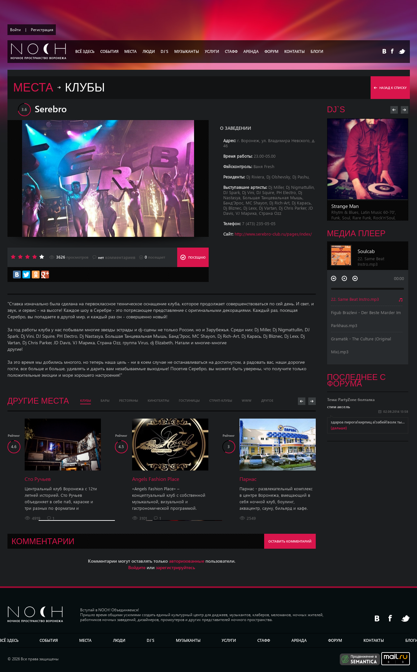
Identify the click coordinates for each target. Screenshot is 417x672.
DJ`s (336, 109)
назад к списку (390, 88)
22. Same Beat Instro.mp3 (355, 299)
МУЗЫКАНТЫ (186, 51)
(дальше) (339, 427)
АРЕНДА (251, 51)
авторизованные (186, 561)
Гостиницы (189, 400)
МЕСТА (130, 51)
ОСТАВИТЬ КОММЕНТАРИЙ (290, 541)
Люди (148, 51)
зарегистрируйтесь (175, 567)
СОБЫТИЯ (109, 51)
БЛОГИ (317, 51)
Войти (15, 29)
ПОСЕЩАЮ (192, 257)
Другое (267, 400)
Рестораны (128, 400)
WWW (246, 400)
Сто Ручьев (38, 478)
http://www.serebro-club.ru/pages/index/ (273, 234)
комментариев (113, 257)
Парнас (247, 478)
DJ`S (164, 51)
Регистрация (42, 29)
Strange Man (345, 206)
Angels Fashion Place (155, 478)
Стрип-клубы (220, 400)
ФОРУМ (271, 51)
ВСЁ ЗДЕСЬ (84, 51)
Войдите (136, 567)
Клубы (85, 400)
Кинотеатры (158, 400)
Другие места (38, 400)
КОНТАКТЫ (294, 51)
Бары (105, 400)
